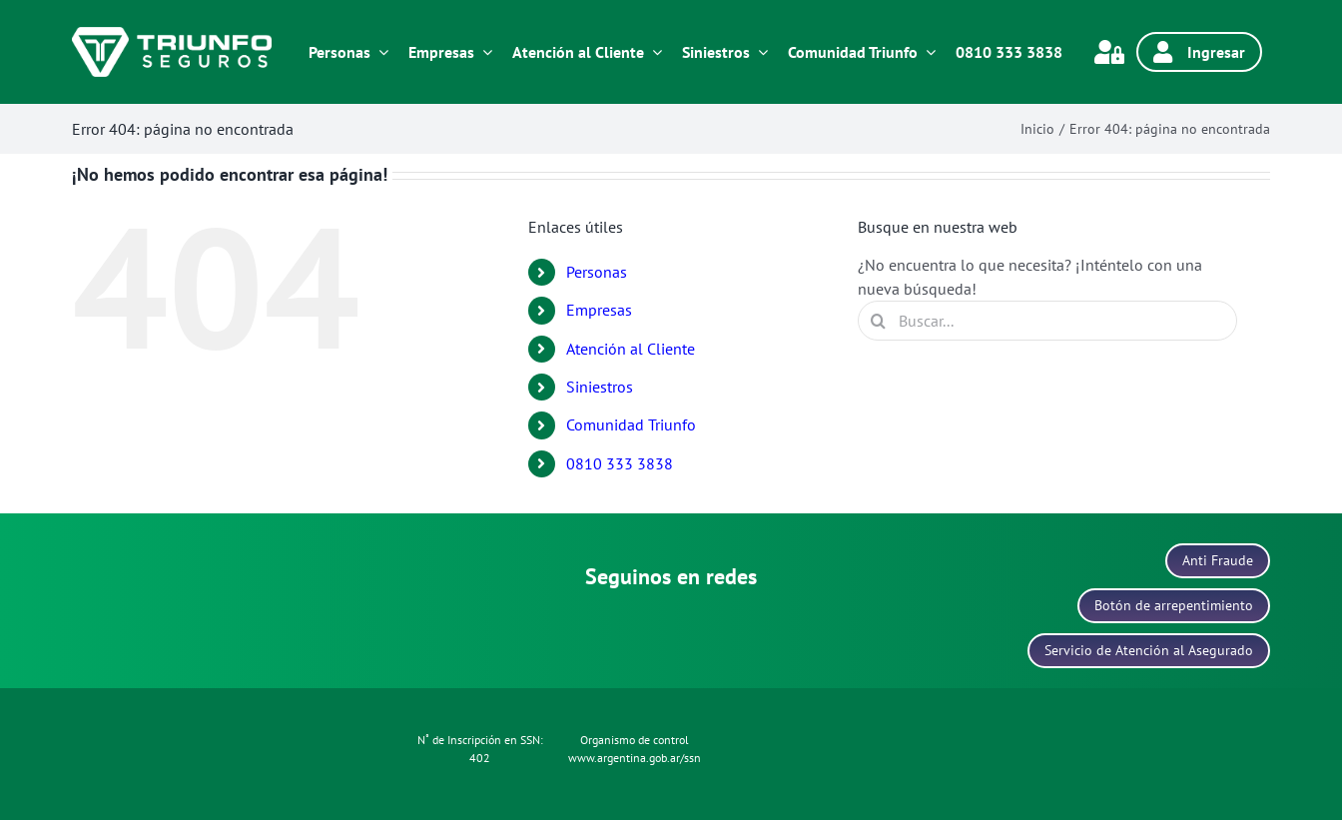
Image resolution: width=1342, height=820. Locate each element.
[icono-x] (723, 622)
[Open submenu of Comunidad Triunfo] (927, 52)
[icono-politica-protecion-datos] (355, 736)
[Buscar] (878, 321)
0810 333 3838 (619, 463)
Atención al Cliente (630, 349)
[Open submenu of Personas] (379, 52)
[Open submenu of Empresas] (483, 52)
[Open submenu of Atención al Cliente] (653, 52)
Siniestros (599, 387)
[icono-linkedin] (671, 622)
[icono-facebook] (619, 622)
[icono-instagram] (567, 622)
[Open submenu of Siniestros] (759, 52)
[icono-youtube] (775, 622)
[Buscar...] (1047, 321)
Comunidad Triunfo (631, 424)
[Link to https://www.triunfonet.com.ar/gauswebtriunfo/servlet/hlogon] (1109, 52)
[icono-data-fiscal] (963, 706)
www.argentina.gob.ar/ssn (634, 757)
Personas (596, 272)
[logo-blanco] (172, 35)
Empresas (599, 310)
